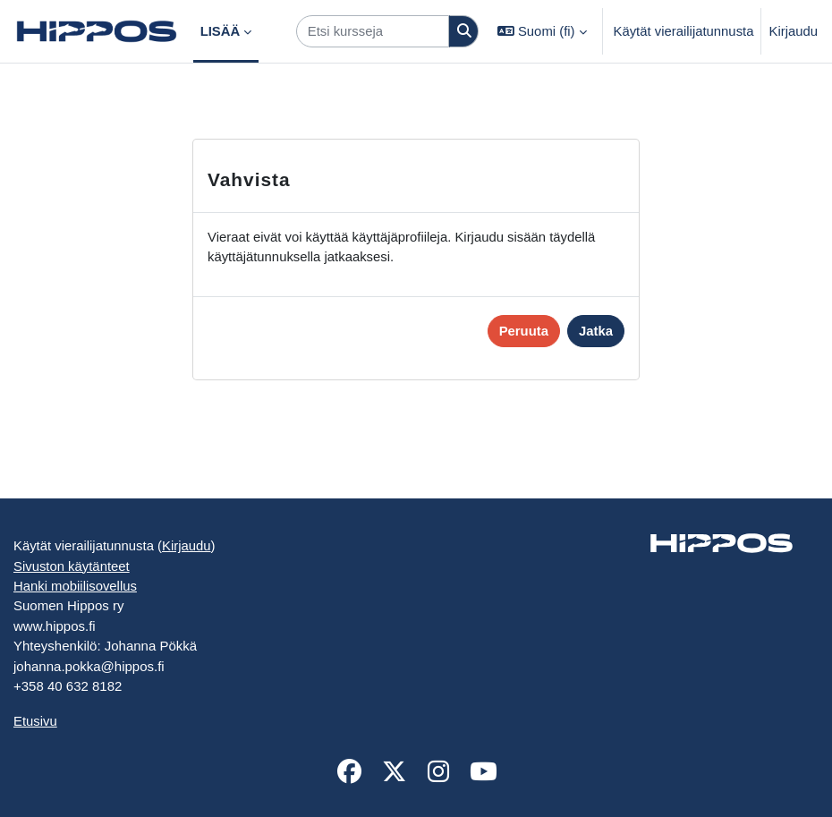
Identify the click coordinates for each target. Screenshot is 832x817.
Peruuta (523, 331)
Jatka (596, 331)
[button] (542, 31)
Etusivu (35, 721)
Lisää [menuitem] (220, 31)
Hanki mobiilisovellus (75, 586)
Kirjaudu (793, 31)
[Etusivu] (96, 31)
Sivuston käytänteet (71, 566)
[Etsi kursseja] (372, 31)
